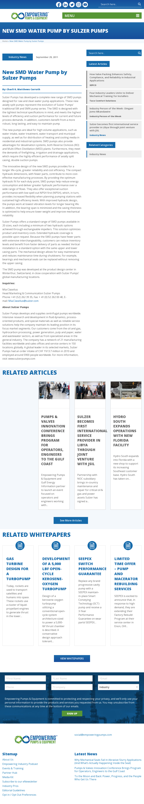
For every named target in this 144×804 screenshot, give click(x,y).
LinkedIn (65, 4)
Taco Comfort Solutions (103, 100)
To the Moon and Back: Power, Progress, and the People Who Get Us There (107, 777)
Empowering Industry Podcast (20, 764)
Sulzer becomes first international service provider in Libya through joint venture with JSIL (114, 127)
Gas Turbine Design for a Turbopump (18, 568)
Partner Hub (9, 772)
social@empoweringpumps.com (93, 734)
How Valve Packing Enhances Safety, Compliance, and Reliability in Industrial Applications (112, 77)
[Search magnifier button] (139, 4)
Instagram (78, 4)
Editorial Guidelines (13, 790)
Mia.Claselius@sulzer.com (23, 301)
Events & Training (13, 768)
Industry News (17, 57)
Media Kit (7, 777)
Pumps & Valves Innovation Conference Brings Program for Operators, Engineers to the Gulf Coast (53, 440)
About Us (7, 759)
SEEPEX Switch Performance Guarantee (92, 566)
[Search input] (118, 4)
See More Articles (71, 520)
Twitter (72, 4)
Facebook (58, 4)
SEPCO (93, 85)
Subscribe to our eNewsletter (19, 781)
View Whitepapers (72, 658)
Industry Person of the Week (105, 116)
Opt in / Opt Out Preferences (19, 794)
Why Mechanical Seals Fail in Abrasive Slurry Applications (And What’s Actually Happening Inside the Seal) (107, 761)
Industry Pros (10, 786)
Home (5, 41)
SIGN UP (72, 713)
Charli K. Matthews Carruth (23, 89)
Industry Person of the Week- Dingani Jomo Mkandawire (111, 110)
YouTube (85, 4)
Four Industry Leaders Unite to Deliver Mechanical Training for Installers (112, 94)
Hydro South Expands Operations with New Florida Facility (124, 430)
